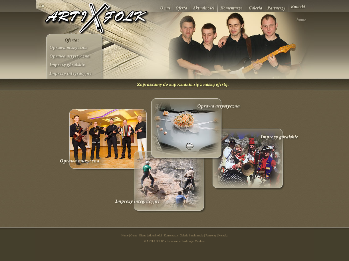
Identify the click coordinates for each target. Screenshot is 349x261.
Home (124, 235)
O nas (133, 235)
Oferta (142, 235)
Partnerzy (210, 235)
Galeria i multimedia (191, 235)
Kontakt (222, 235)
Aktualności (155, 235)
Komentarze (171, 235)
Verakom (200, 241)
